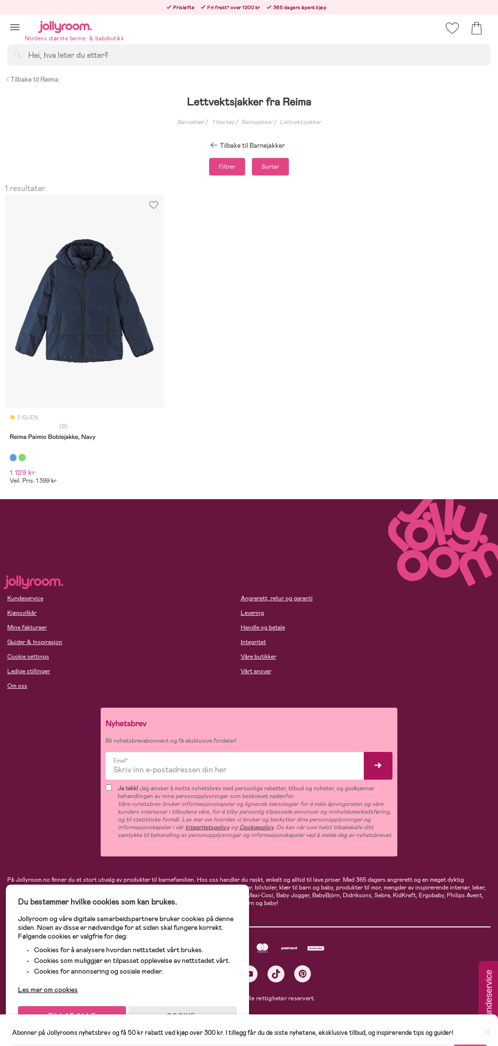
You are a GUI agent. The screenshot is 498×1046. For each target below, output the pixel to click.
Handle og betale (263, 627)
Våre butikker (258, 657)
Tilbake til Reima (31, 79)
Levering (252, 613)
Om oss (17, 686)
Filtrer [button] (227, 167)
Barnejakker (256, 122)
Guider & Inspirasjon (34, 642)
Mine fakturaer (27, 627)
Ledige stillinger (28, 671)
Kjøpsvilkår (21, 613)
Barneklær (190, 122)
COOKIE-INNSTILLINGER (187, 1013)
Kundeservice (25, 598)
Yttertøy (223, 122)
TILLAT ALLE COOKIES (76, 1013)
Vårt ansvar (256, 671)
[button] (15, 27)
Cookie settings (28, 657)
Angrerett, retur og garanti (277, 598)
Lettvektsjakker (300, 122)
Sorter (270, 167)
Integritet (253, 642)
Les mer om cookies (52, 982)
